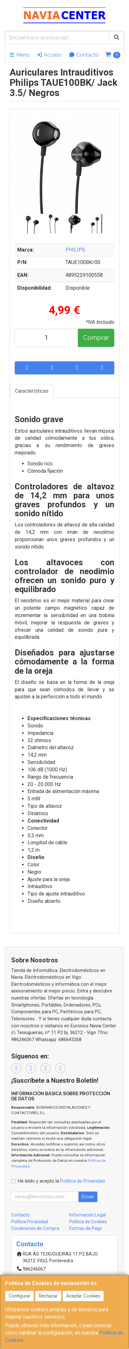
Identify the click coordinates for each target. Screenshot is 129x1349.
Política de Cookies (88, 1221)
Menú (19, 55)
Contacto (84, 55)
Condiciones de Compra (35, 1228)
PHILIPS (75, 250)
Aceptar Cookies (83, 1295)
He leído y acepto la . (62, 1181)
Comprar (96, 337)
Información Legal (87, 1214)
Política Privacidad (29, 1221)
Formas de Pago (85, 1228)
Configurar (19, 1295)
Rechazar (48, 1295)
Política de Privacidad (82, 1181)
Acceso (49, 55)
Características (32, 391)
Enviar (88, 1196)
